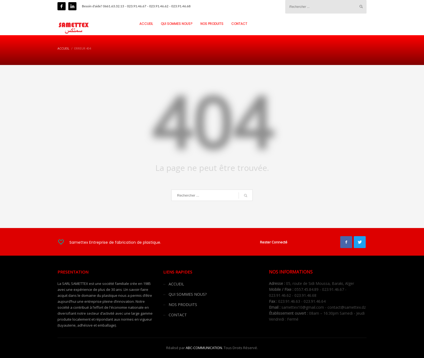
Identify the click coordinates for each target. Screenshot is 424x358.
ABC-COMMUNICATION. (204, 347)
